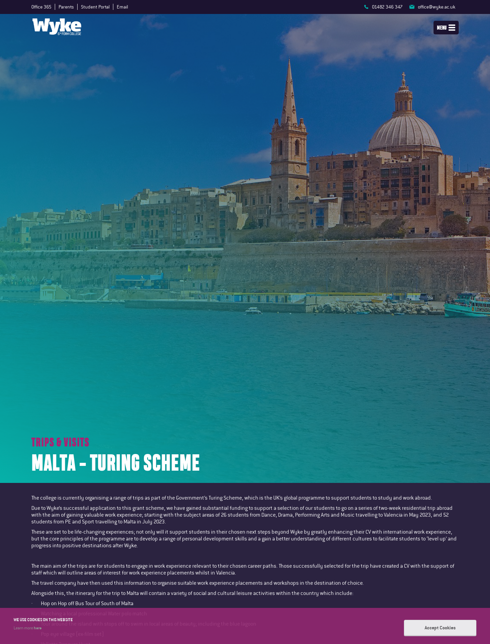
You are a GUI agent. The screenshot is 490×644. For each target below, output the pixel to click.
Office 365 (41, 7)
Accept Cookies (440, 628)
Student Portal (95, 7)
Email (122, 7)
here (38, 627)
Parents (66, 7)
